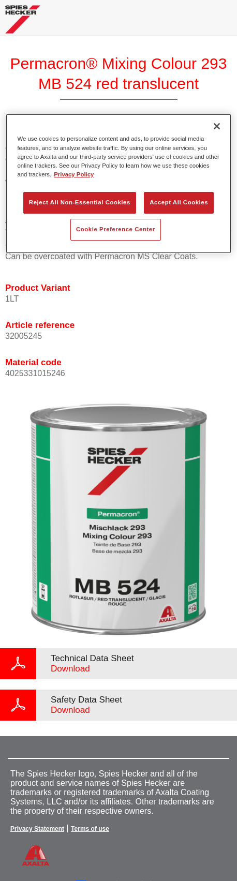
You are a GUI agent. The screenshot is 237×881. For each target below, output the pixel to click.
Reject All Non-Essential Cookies (79, 202)
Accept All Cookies (179, 202)
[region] (118, 183)
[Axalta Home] (22, 23)
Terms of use (90, 828)
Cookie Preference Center (115, 229)
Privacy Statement (37, 828)
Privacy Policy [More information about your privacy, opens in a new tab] (74, 174)
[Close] (216, 126)
